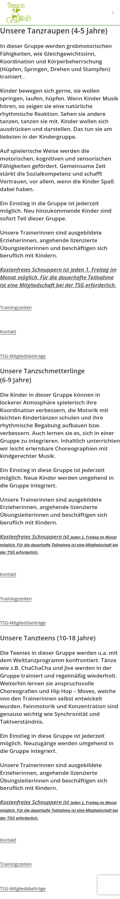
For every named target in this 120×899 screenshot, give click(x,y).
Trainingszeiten (16, 307)
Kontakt (8, 332)
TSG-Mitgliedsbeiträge (23, 356)
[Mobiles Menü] (113, 12)
